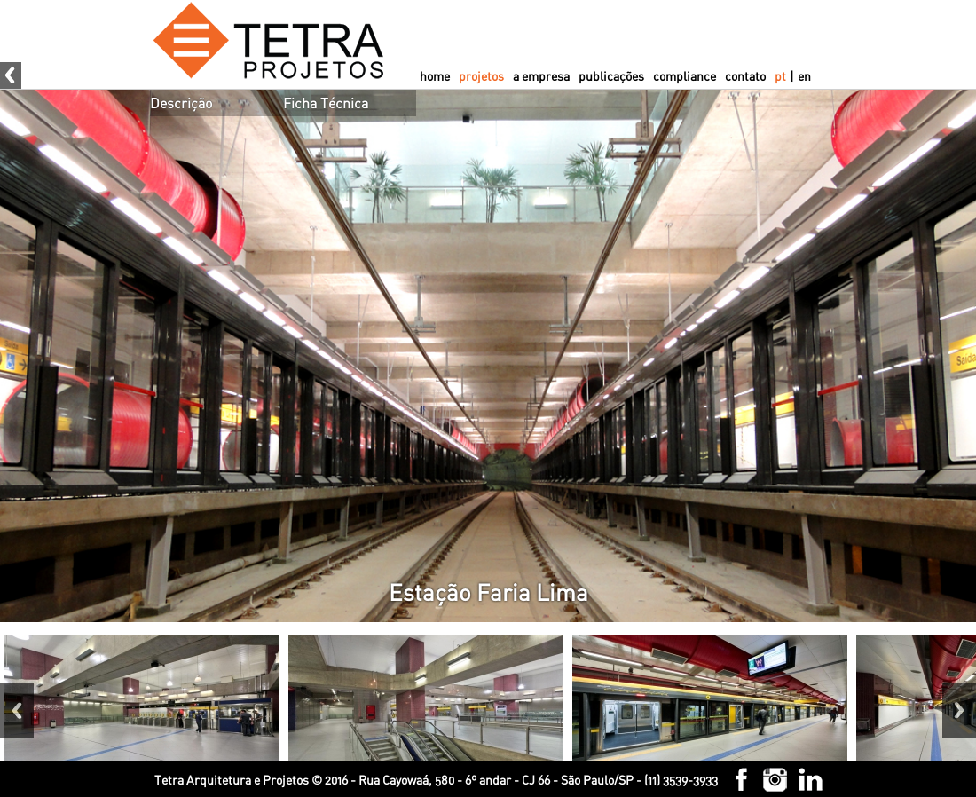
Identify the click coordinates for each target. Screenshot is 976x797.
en (804, 75)
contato (745, 75)
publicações (611, 75)
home (435, 75)
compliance (684, 75)
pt (780, 75)
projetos (481, 75)
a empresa (541, 75)
